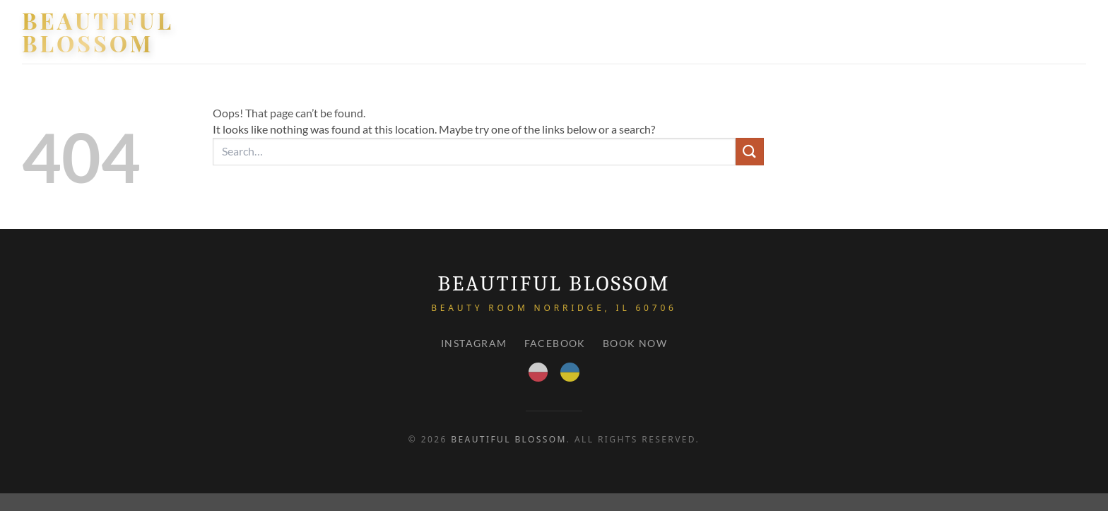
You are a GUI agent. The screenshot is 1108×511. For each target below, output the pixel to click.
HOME (764, 31)
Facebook (555, 343)
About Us (922, 31)
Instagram (474, 343)
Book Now (635, 343)
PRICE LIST (991, 31)
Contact (1058, 31)
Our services (838, 32)
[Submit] (750, 151)
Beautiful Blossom (98, 31)
